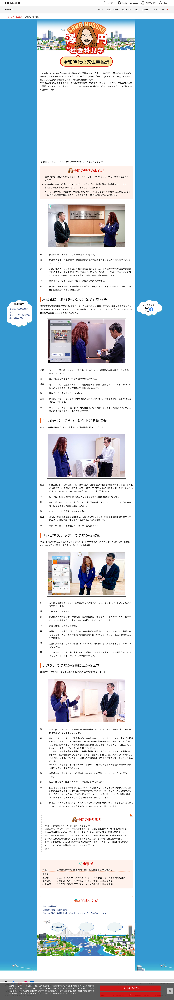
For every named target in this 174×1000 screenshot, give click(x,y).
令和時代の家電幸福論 (18, 310)
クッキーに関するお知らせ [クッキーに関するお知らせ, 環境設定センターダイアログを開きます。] (130, 988)
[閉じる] (170, 991)
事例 (136, 10)
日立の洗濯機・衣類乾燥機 (55, 910)
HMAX (100, 10)
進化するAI (126, 10)
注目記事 (19, 17)
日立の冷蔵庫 (49, 906)
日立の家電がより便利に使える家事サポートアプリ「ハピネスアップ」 (75, 913)
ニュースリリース (158, 10)
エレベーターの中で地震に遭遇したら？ (19, 316)
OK (130, 995)
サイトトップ (9, 17)
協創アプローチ (112, 10)
